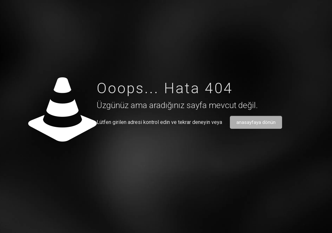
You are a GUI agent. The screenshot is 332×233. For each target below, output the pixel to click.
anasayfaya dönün (256, 122)
